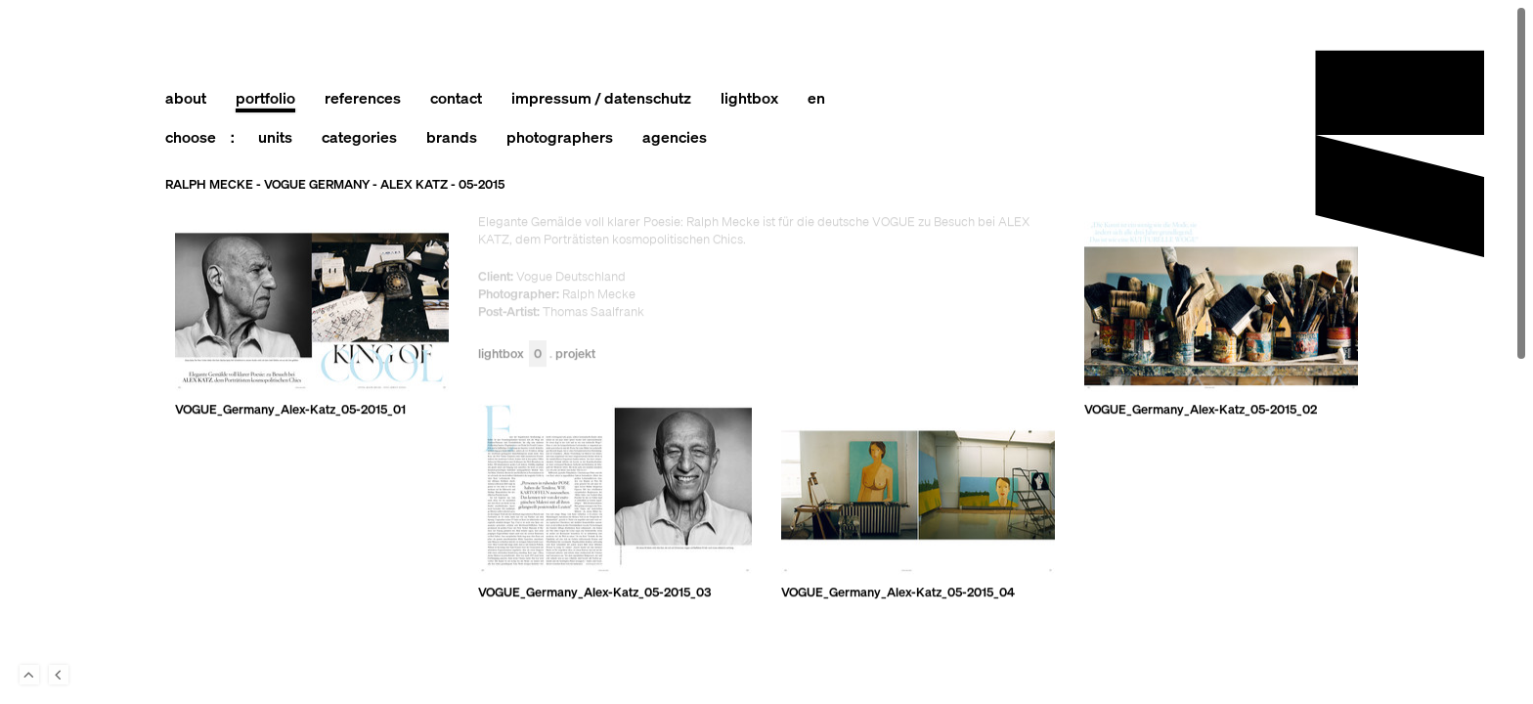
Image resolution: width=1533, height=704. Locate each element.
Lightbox (512, 354)
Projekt (575, 354)
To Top (29, 674)
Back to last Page (58, 674)
